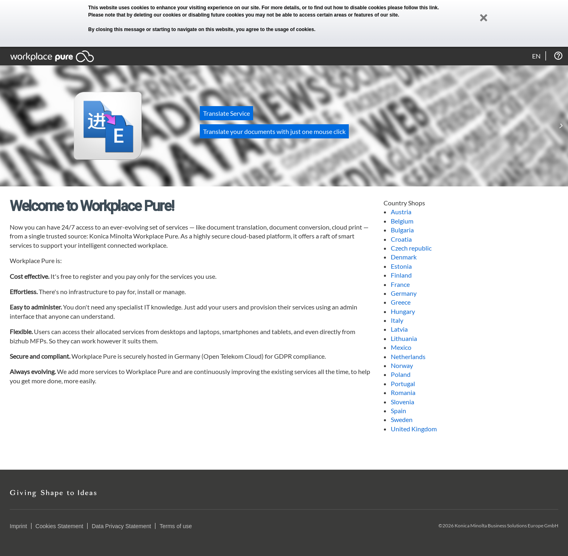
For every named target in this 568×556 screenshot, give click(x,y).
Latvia (399, 329)
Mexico (401, 347)
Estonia (401, 266)
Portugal (403, 383)
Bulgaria (402, 230)
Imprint (18, 526)
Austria (401, 211)
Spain (398, 410)
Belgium (402, 221)
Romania (403, 392)
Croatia (401, 239)
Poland (401, 374)
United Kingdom (414, 429)
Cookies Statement (59, 526)
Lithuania (404, 338)
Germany (404, 293)
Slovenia (402, 402)
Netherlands (408, 356)
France (400, 284)
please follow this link (413, 7)
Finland (401, 275)
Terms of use (175, 526)
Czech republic (411, 248)
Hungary (403, 311)
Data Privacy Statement (121, 526)
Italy (397, 320)
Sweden (402, 419)
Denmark (404, 257)
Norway (402, 365)
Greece (401, 302)
